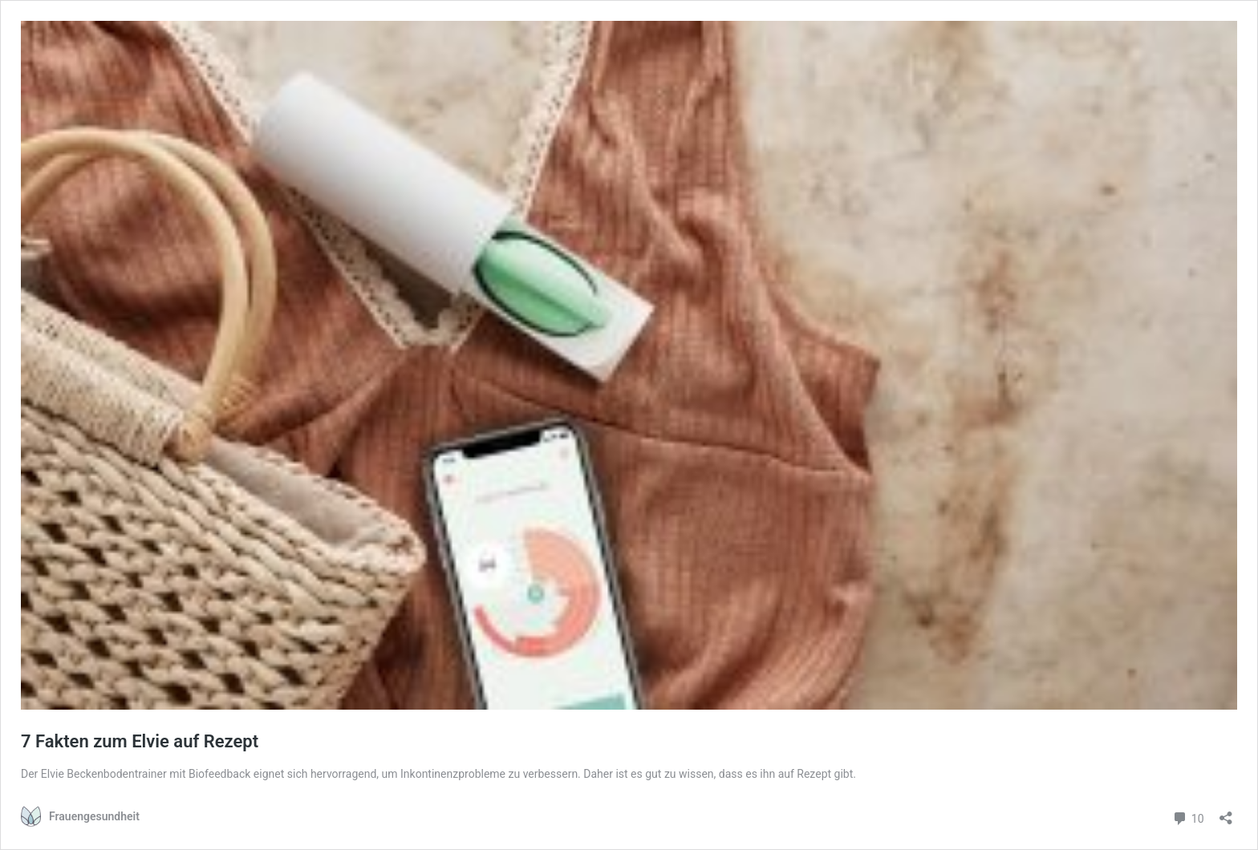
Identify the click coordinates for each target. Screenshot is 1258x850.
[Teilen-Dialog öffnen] (1226, 812)
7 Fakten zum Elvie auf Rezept (139, 741)
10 (1187, 817)
